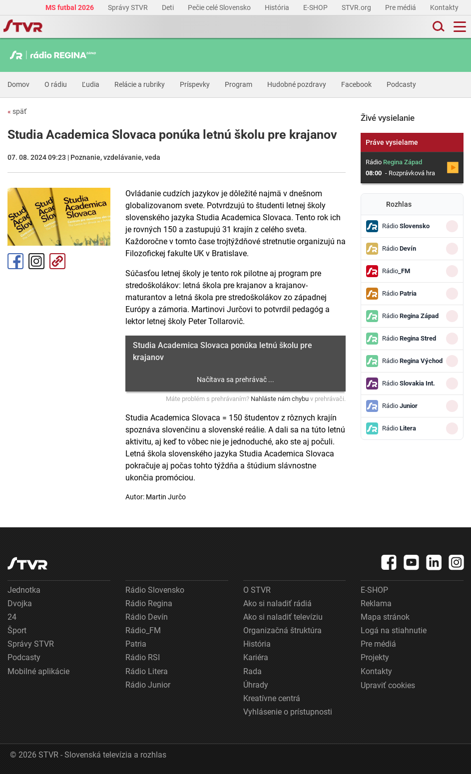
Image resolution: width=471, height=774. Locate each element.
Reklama (376, 603)
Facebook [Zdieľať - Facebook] (15, 261)
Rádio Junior (147, 685)
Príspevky (195, 84)
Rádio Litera (146, 671)
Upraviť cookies (388, 685)
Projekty (375, 657)
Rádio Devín (146, 617)
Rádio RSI (142, 657)
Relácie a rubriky (139, 84)
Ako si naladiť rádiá (277, 603)
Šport (16, 630)
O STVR (257, 590)
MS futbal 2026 (70, 7)
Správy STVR (128, 7)
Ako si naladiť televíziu (283, 617)
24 (11, 617)
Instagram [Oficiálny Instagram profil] (36, 261)
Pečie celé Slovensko (220, 7)
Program (238, 84)
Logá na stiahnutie (394, 630)
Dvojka (19, 603)
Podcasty (401, 84)
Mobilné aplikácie (38, 671)
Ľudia (90, 84)
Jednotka (23, 590)
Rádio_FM (143, 630)
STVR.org (357, 7)
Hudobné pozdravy (296, 84)
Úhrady (255, 685)
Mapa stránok (385, 617)
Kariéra (255, 657)
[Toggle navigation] (460, 26)
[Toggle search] (438, 26)
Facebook (356, 84)
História (278, 7)
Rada (252, 671)
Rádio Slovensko (154, 590)
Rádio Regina (148, 603)
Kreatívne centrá (271, 698)
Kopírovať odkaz (57, 261)
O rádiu (55, 84)
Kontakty (444, 7)
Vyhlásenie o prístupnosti (287, 712)
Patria (135, 644)
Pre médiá (401, 7)
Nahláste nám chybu (280, 398)
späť (16, 111)
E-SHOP (316, 7)
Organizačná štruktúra (282, 630)
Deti (168, 7)
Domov (18, 84)
